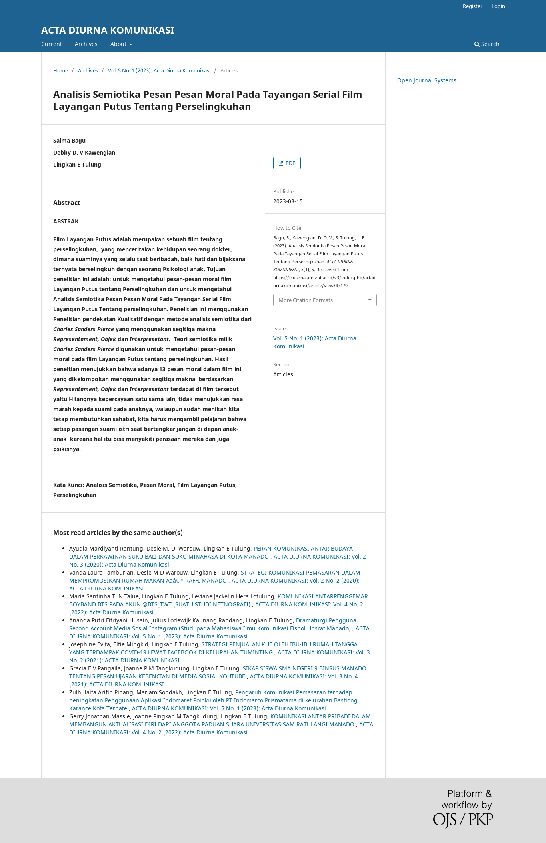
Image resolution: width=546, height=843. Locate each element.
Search (487, 44)
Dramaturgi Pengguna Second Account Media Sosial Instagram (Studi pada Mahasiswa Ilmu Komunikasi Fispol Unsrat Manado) (212, 624)
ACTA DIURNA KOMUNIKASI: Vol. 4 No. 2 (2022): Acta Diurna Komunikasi (221, 728)
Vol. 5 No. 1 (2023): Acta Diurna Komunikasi (159, 70)
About (119, 44)
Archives (86, 44)
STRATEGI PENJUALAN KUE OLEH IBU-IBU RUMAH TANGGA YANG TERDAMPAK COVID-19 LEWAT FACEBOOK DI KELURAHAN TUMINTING (213, 648)
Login (498, 6)
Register (472, 6)
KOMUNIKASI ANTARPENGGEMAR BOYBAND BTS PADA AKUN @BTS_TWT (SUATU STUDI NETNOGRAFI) (218, 600)
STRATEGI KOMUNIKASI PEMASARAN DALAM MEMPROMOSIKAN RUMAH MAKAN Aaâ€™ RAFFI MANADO (214, 576)
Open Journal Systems (426, 80)
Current (51, 44)
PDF (289, 163)
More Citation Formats (306, 300)
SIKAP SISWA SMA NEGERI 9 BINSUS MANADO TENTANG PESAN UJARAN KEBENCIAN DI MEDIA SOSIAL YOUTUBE (217, 672)
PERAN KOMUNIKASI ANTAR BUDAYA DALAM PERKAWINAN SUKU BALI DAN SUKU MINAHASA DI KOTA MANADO (211, 552)
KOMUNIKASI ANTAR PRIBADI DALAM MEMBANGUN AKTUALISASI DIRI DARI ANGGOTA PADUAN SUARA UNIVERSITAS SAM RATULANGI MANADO (220, 720)
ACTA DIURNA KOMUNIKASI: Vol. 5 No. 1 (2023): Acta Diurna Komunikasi (219, 632)
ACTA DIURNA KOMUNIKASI (107, 29)
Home (60, 70)
